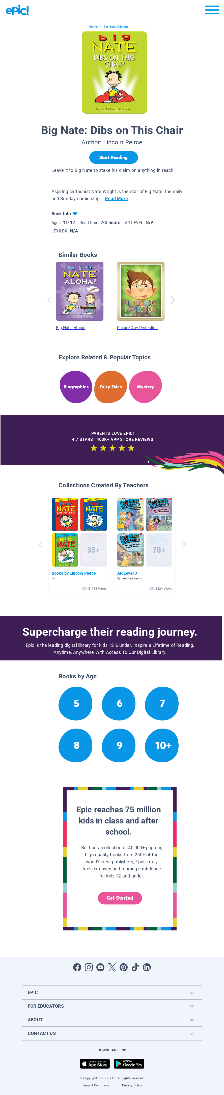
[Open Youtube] (100, 967)
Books (93, 27)
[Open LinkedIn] (147, 967)
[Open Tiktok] (135, 967)
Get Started (119, 898)
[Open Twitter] (112, 967)
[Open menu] (212, 11)
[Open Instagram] (89, 967)
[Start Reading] (113, 157)
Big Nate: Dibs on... (117, 27)
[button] (79, 545)
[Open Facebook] (77, 967)
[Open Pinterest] (124, 967)
